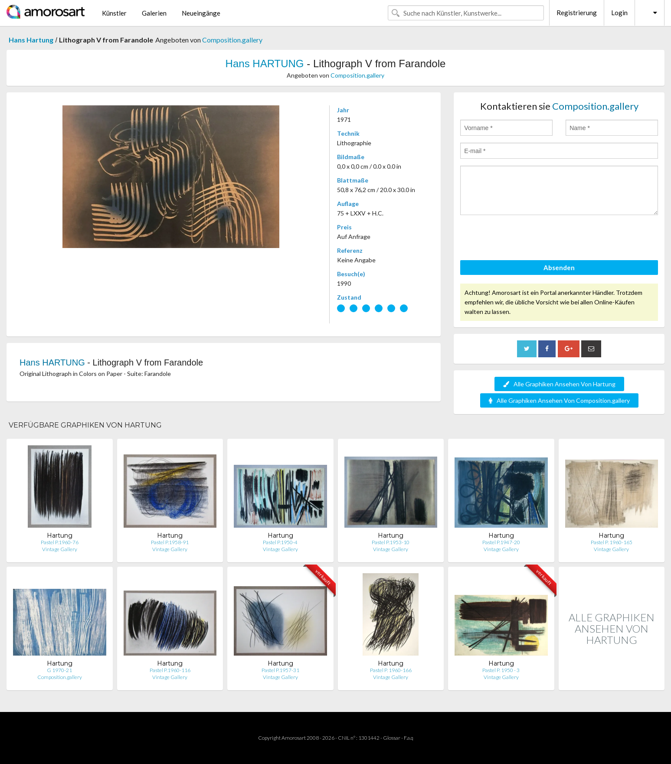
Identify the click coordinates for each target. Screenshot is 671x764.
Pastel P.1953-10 (390, 542)
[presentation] (526, 239)
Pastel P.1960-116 (170, 670)
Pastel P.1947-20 (501, 542)
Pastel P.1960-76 (60, 542)
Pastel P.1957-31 (280, 670)
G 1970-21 (59, 670)
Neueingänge (201, 13)
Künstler (114, 13)
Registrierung (576, 12)
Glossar (391, 738)
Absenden (559, 267)
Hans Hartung (31, 40)
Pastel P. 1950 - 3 (501, 670)
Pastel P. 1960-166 (391, 670)
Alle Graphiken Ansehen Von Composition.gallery (559, 400)
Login (619, 12)
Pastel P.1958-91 (170, 542)
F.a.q (408, 738)
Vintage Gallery (59, 549)
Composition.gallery (232, 40)
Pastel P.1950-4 (280, 542)
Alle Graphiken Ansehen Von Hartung (559, 384)
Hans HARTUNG (265, 63)
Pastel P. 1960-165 (611, 542)
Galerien (154, 13)
